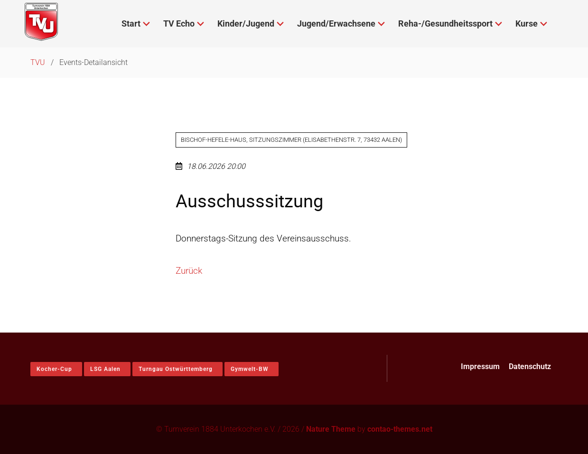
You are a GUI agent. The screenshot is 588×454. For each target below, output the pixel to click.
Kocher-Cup (54, 369)
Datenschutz (530, 366)
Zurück (189, 270)
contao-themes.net (399, 429)
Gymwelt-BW (250, 369)
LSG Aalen (105, 369)
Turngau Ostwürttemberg (176, 369)
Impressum (480, 366)
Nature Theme (330, 429)
